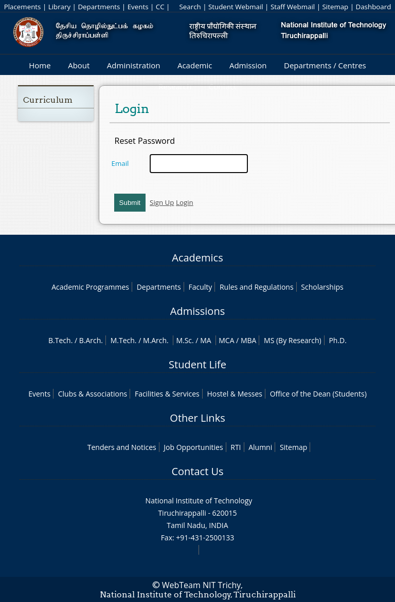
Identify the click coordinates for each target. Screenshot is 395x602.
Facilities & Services (167, 394)
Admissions (197, 311)
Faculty (200, 287)
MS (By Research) (292, 340)
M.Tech (123, 340)
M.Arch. (156, 340)
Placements (22, 6)
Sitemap (335, 6)
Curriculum (48, 100)
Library (59, 6)
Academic (194, 65)
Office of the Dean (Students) (318, 394)
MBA (249, 340)
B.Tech (59, 340)
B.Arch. (91, 340)
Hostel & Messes (234, 394)
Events (138, 6)
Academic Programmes (90, 287)
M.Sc (184, 340)
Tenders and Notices (121, 447)
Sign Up (162, 202)
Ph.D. (338, 340)
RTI (235, 447)
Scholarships (322, 287)
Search (190, 6)
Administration (133, 65)
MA (205, 340)
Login (184, 202)
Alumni (260, 447)
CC (160, 6)
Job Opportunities (193, 447)
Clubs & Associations (93, 394)
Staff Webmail (293, 6)
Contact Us (197, 471)
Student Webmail (235, 6)
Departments (99, 6)
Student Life (197, 364)
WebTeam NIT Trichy (201, 585)
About (78, 65)
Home (39, 65)
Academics (197, 258)
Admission (248, 65)
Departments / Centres (325, 65)
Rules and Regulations (257, 287)
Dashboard (373, 6)
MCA (226, 340)
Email (120, 163)
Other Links (197, 418)
